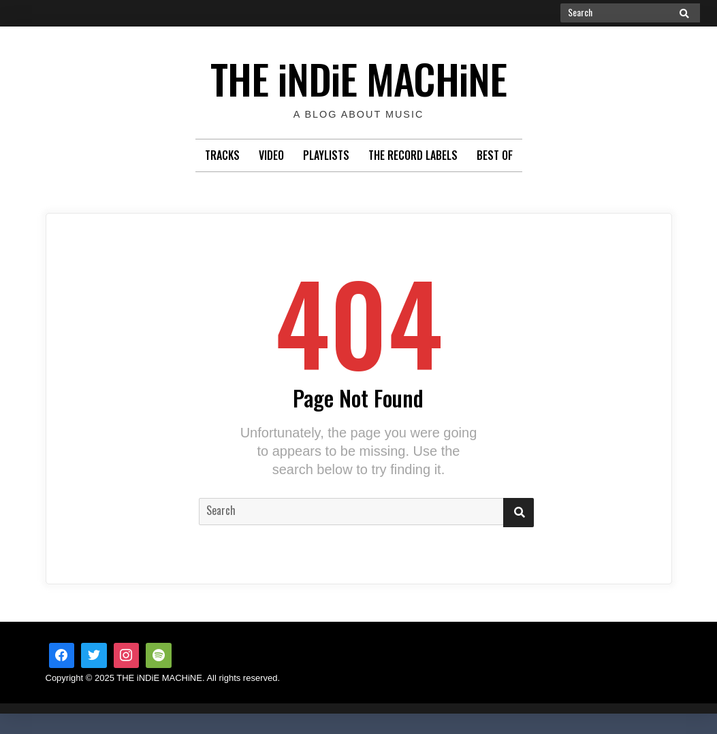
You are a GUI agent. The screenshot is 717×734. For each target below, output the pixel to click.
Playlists (326, 155)
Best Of (495, 155)
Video (271, 155)
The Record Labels (413, 155)
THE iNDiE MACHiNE (358, 74)
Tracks (222, 155)
